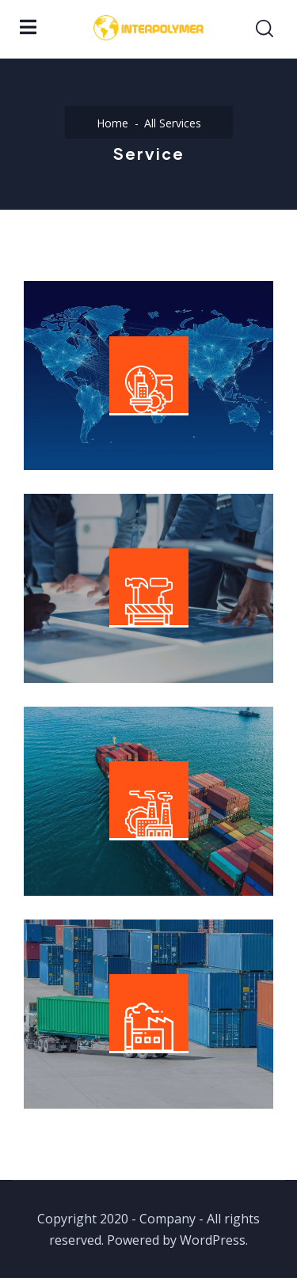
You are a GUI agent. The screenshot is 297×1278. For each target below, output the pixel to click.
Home (112, 123)
